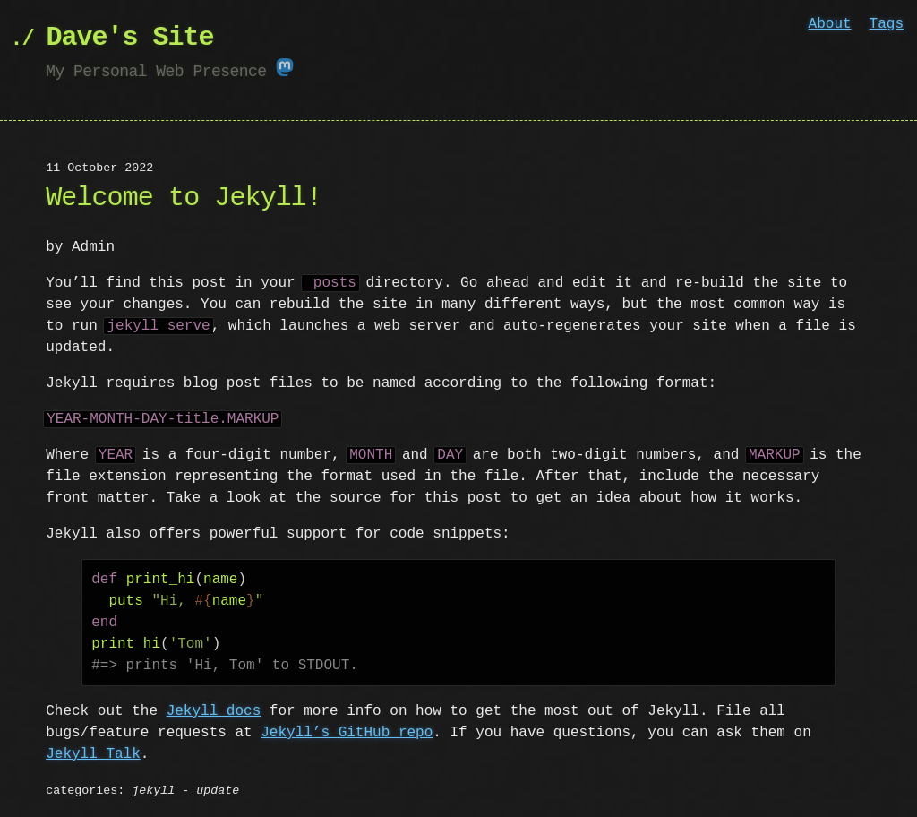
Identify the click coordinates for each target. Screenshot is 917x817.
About (830, 24)
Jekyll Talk (93, 752)
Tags (887, 24)
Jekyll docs (214, 709)
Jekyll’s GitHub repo (347, 731)
